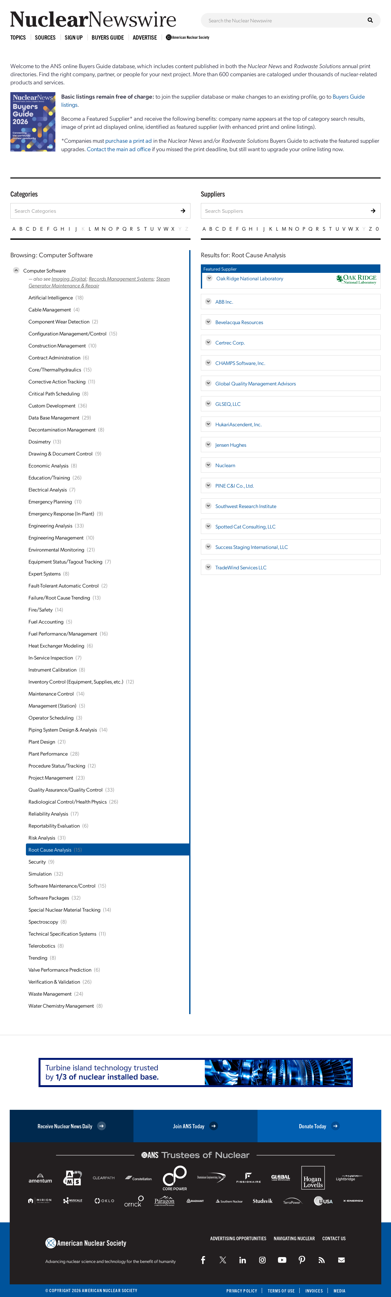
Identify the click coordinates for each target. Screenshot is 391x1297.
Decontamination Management (62, 429)
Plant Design (42, 741)
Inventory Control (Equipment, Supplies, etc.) (76, 681)
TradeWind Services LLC (241, 567)
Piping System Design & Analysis (63, 729)
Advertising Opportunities (238, 1238)
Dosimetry (40, 441)
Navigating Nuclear (294, 1238)
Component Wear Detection (59, 321)
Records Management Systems (121, 278)
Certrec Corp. (230, 342)
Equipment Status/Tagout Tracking (65, 561)
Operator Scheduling (51, 717)
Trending (38, 957)
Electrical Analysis (48, 489)
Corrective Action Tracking (57, 381)
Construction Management (57, 345)
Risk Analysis (42, 837)
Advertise (145, 37)
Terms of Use (281, 1290)
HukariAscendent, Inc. (238, 424)
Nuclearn (225, 465)
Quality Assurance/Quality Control (66, 789)
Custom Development (52, 405)
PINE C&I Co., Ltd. (234, 485)
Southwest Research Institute (245, 506)
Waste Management (50, 993)
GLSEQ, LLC (228, 403)
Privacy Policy (241, 1290)
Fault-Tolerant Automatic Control (64, 585)
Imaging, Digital (69, 278)
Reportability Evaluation (54, 825)
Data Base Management (54, 417)
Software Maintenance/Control (62, 885)
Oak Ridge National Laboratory (249, 278)
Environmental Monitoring (56, 549)
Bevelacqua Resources (239, 322)
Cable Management (50, 309)
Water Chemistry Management (61, 1005)
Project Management (51, 777)
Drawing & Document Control (61, 453)
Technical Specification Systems (62, 933)
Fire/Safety (40, 609)
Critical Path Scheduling (54, 393)
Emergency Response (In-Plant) (61, 513)
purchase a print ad (128, 140)
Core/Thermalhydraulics (55, 369)
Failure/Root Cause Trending (59, 597)
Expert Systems (45, 573)
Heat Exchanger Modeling (56, 645)
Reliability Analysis (48, 813)
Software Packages (49, 897)
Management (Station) (52, 705)
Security (37, 861)
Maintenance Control (51, 693)
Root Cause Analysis (50, 849)
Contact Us (334, 1238)
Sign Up (74, 37)
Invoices (314, 1290)
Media (340, 1290)
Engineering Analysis (50, 525)
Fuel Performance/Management (63, 633)
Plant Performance (48, 753)
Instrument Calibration (52, 669)
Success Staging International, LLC (251, 546)
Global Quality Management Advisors (255, 383)
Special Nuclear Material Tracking (64, 909)
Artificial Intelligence (51, 297)
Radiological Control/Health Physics (68, 801)
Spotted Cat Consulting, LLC (245, 526)
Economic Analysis (48, 465)
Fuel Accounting (46, 621)
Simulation (40, 873)
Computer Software (44, 270)
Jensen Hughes (230, 444)
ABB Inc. (224, 301)
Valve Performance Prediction (60, 969)
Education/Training (49, 477)
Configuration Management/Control (68, 333)
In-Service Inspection (51, 657)
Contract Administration (54, 357)
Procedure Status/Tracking (57, 765)
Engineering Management (56, 537)
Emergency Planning (50, 501)
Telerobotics (42, 945)
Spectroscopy (43, 921)
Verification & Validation (54, 981)
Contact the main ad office (119, 148)
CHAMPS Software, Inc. (240, 362)
